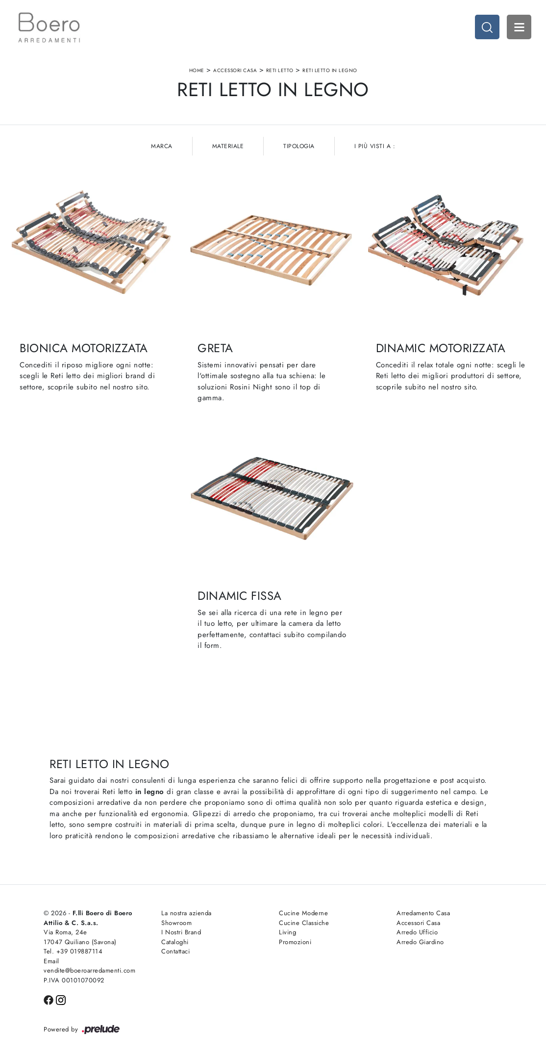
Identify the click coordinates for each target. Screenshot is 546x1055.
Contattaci (175, 951)
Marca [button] (162, 146)
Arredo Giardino (420, 942)
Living (287, 932)
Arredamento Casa (423, 913)
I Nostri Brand (181, 932)
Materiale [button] (228, 146)
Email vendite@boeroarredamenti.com (89, 966)
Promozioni (295, 942)
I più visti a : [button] (375, 146)
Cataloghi (175, 942)
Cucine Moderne (303, 913)
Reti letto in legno (329, 70)
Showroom (176, 922)
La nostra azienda (186, 913)
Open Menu (519, 27)
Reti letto (280, 70)
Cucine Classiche (304, 922)
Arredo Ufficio (417, 932)
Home (196, 70)
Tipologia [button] (299, 146)
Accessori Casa (235, 70)
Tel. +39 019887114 (73, 951)
